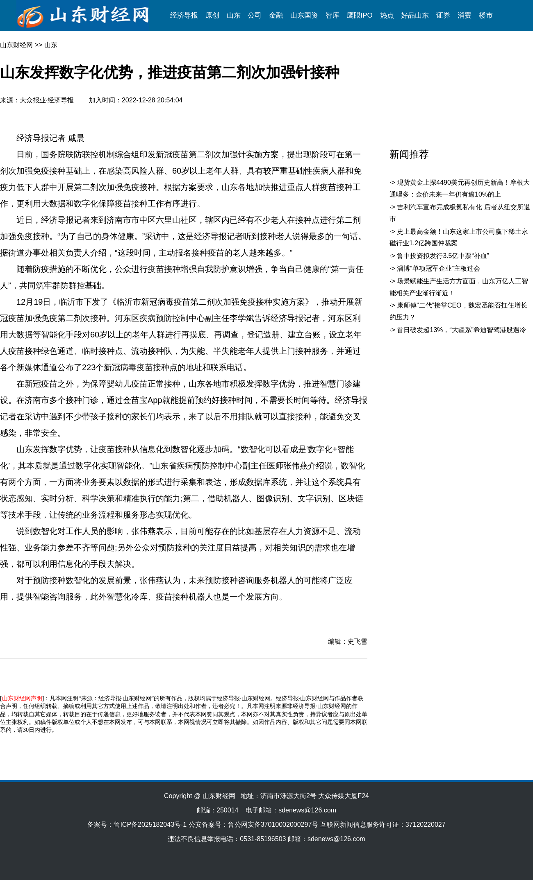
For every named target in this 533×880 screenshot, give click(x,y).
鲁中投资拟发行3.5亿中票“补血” (443, 255)
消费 (465, 15)
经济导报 (184, 15)
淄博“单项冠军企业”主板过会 (438, 268)
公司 (255, 15)
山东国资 (304, 15)
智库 (332, 15)
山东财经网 (16, 44)
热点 (387, 15)
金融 (276, 15)
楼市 (486, 15)
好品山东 (415, 15)
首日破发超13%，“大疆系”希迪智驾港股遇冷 (461, 329)
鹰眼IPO (360, 15)
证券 (443, 15)
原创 (212, 15)
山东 (234, 15)
